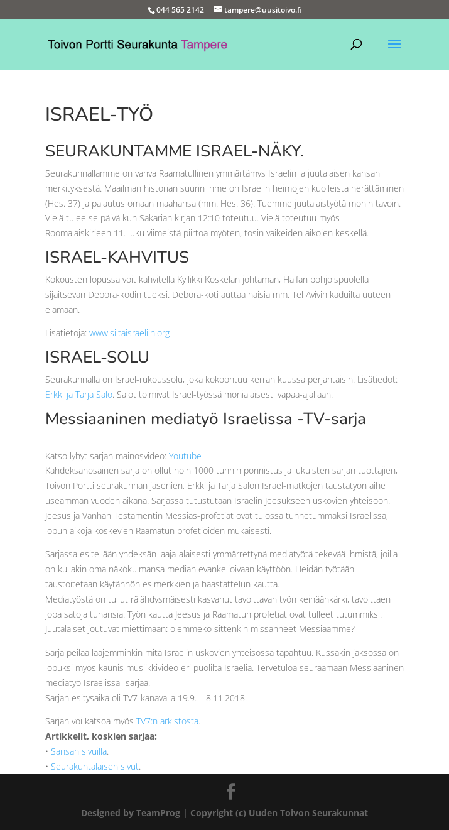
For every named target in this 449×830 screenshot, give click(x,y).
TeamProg (158, 813)
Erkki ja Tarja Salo (78, 394)
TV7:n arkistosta (167, 721)
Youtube (185, 456)
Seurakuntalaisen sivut (95, 766)
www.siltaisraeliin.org (129, 333)
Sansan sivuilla (79, 751)
